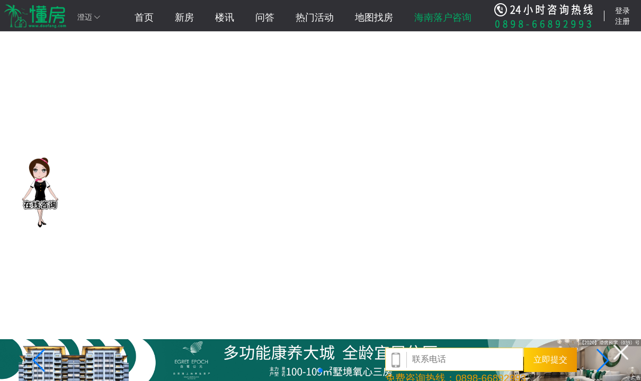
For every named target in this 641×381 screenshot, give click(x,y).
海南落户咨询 (442, 17)
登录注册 (622, 15)
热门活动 (315, 17)
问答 (264, 17)
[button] (39, 360)
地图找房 (374, 17)
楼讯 (224, 17)
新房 (184, 17)
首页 (144, 17)
